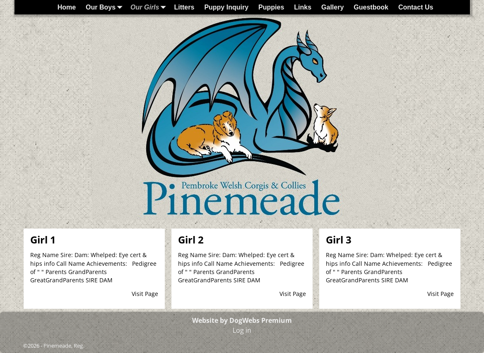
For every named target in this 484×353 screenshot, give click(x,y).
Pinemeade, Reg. (63, 345)
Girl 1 (43, 240)
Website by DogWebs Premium (242, 320)
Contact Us (415, 7)
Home (67, 7)
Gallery (332, 7)
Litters (184, 7)
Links (302, 7)
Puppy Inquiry (226, 7)
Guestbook (371, 7)
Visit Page (145, 294)
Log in (242, 330)
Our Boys (105, 7)
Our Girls (149, 7)
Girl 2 (191, 240)
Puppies (271, 7)
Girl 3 (339, 240)
